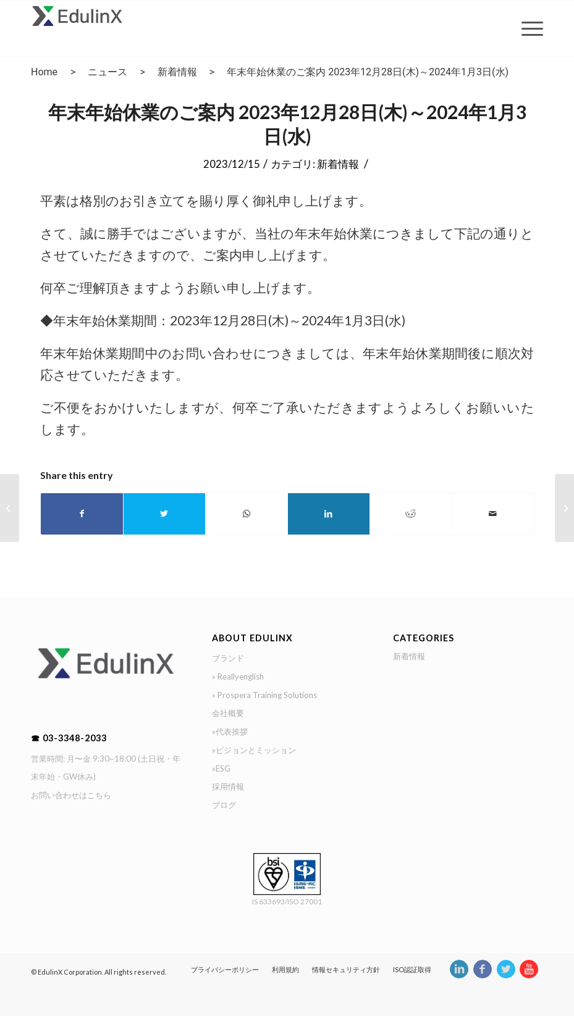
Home (44, 72)
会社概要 (228, 713)
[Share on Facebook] (82, 513)
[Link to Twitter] (505, 975)
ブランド (228, 658)
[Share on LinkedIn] (328, 513)
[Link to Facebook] (482, 975)
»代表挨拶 (230, 731)
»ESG (221, 768)
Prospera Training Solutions (267, 695)
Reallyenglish (240, 676)
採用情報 (228, 786)
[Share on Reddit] (411, 513)
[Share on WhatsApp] (246, 513)
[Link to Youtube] (529, 975)
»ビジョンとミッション (254, 750)
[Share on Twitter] (164, 513)
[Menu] (526, 28)
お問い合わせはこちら (71, 795)
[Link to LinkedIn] (458, 975)
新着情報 (177, 72)
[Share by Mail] (493, 513)
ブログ (224, 805)
